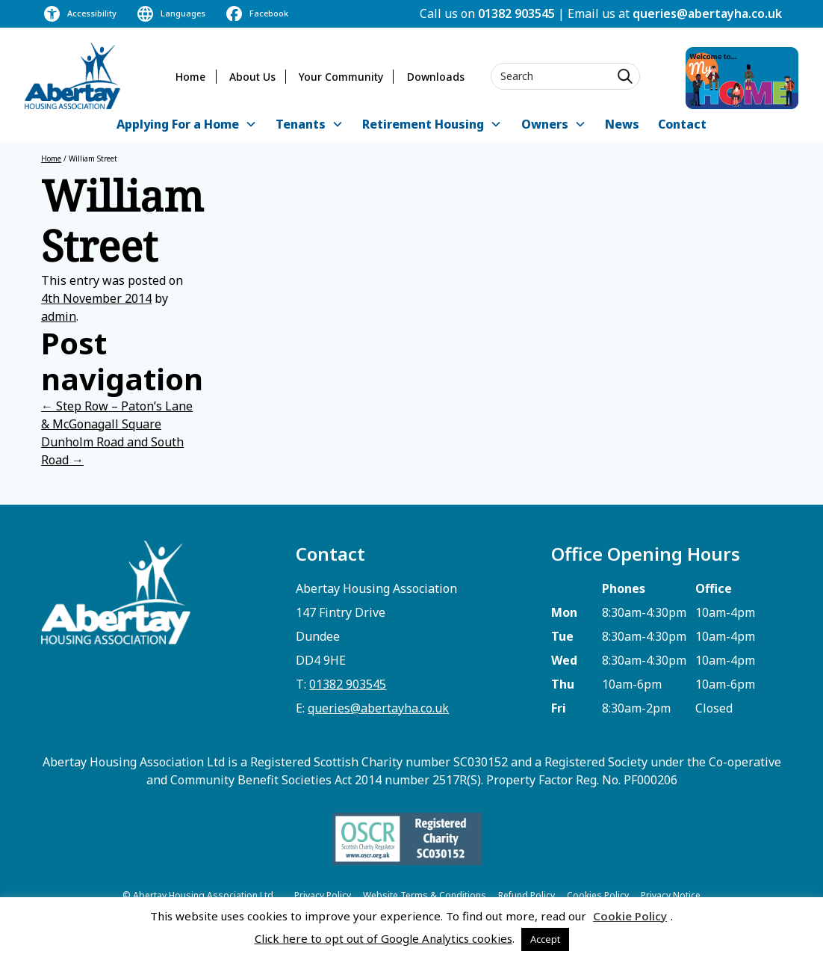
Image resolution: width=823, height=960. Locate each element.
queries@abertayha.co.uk (707, 13)
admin (58, 316)
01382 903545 (516, 13)
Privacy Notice (671, 895)
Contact (682, 124)
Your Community (341, 77)
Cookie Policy (630, 915)
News (622, 124)
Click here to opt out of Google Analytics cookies (383, 938)
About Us (252, 77)
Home (190, 77)
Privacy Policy (322, 895)
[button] (186, 125)
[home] (72, 76)
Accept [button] (545, 939)
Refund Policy (526, 895)
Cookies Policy (598, 895)
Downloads (436, 77)
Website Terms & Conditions (424, 895)
